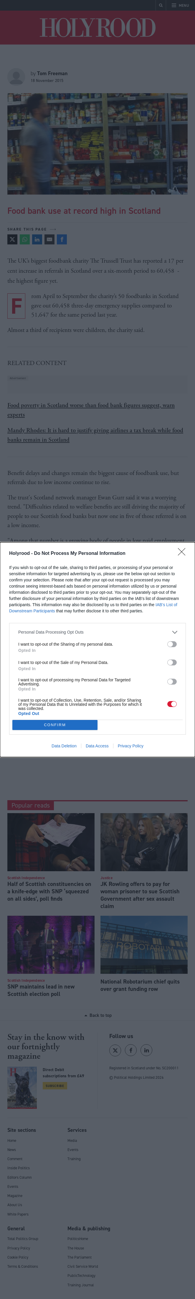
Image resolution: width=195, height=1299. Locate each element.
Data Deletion (64, 746)
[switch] (172, 644)
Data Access (97, 746)
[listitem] (97, 632)
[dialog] (97, 649)
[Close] (183, 553)
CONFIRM (55, 725)
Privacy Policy (130, 746)
